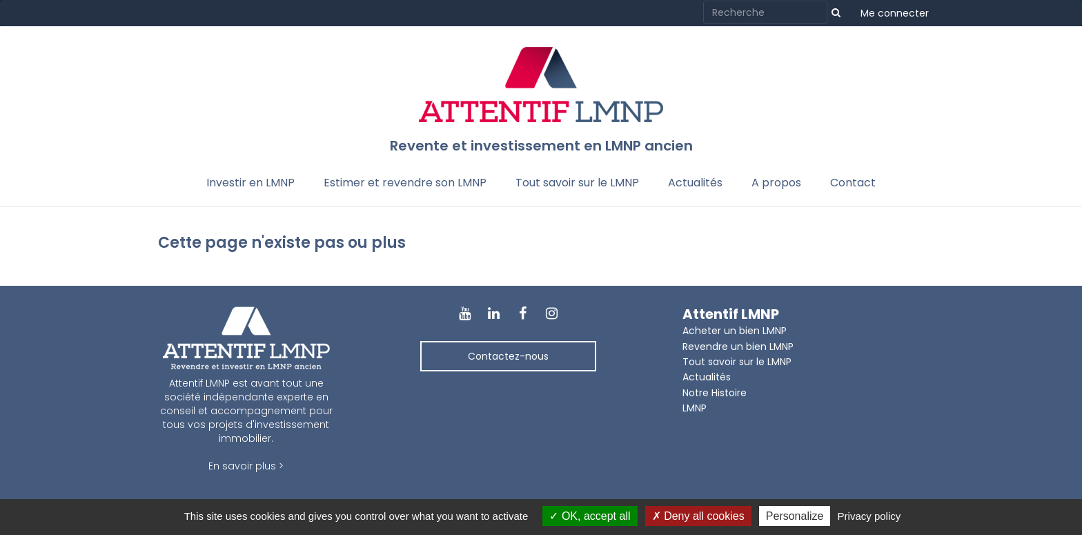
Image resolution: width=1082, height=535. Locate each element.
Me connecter (894, 13)
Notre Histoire (714, 393)
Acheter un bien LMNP (734, 331)
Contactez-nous (508, 356)
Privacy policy (869, 516)
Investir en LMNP (250, 183)
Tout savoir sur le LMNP (577, 183)
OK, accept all (589, 516)
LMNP (694, 408)
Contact (853, 183)
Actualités (695, 183)
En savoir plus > (246, 466)
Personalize (795, 516)
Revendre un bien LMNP (738, 346)
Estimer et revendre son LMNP (405, 183)
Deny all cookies (698, 516)
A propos (776, 183)
